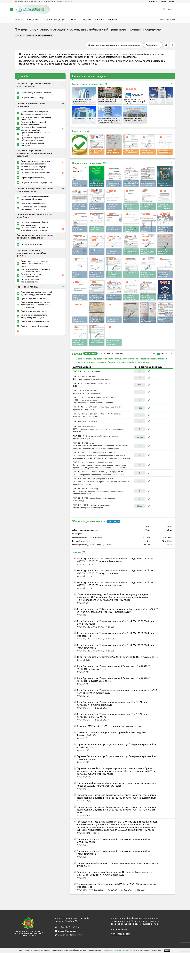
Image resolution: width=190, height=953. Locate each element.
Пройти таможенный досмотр (33, 203)
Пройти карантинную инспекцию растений (35, 133)
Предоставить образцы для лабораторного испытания (32, 139)
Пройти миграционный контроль (35, 321)
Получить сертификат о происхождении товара (31, 280)
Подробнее (153, 45)
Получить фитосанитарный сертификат (32, 144)
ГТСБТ (73, 19)
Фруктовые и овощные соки (39, 35)
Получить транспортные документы (36, 182)
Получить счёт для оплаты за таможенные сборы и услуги (33, 208)
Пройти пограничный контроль (34, 326)
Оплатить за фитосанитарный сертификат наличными (33, 123)
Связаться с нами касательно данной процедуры (114, 45)
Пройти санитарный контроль (33, 298)
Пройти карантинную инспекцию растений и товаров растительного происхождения (35, 305)
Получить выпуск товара (31, 244)
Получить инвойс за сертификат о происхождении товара (35, 270)
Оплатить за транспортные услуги (35, 172)
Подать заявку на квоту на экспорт (36, 92)
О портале (86, 19)
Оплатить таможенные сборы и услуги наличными (34, 223)
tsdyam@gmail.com (67, 930)
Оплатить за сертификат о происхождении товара (32, 275)
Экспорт (20, 35)
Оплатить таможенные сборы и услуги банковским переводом (34, 228)
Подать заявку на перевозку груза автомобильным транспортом (35, 162)
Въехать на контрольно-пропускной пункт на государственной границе (36, 293)
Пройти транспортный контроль (34, 311)
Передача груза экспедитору (33, 177)
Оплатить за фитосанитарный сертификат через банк (33, 128)
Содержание (33, 19)
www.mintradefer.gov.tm (69, 934)
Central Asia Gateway (106, 19)
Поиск (168, 9)
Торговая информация (54, 19)
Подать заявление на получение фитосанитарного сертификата (34, 113)
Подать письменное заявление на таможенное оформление (35, 198)
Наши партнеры (119, 929)
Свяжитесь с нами (120, 933)
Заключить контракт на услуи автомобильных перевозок (33, 167)
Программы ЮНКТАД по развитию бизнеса (118, 950)
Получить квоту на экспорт (32, 97)
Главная (19, 19)
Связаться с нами (166, 19)
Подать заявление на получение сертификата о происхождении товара (34, 264)
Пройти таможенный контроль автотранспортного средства (34, 316)
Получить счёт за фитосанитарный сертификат (36, 118)
